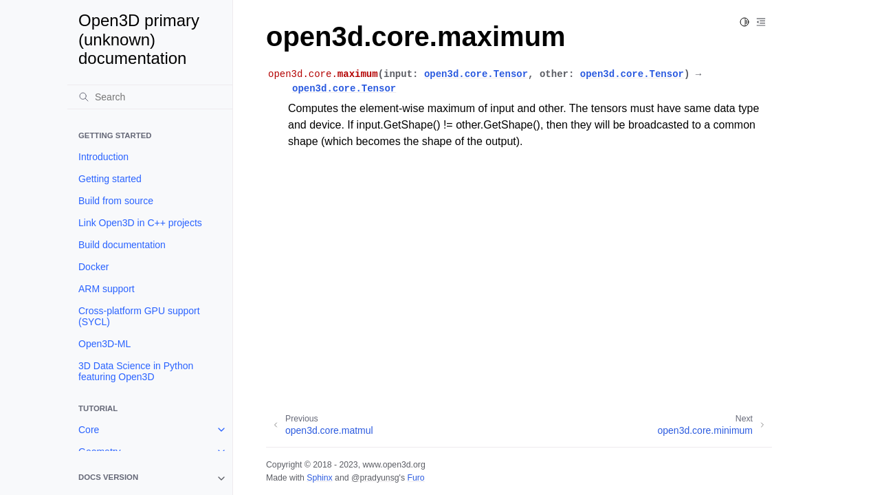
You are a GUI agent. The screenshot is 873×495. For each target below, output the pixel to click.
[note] (149, 479)
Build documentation (122, 244)
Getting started (110, 178)
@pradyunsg (375, 478)
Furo (415, 478)
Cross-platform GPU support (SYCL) (139, 316)
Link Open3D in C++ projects (140, 222)
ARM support (106, 288)
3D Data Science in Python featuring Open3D (135, 371)
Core (88, 429)
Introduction (103, 156)
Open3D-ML (104, 343)
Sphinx (319, 478)
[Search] (149, 97)
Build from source (115, 200)
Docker (93, 266)
